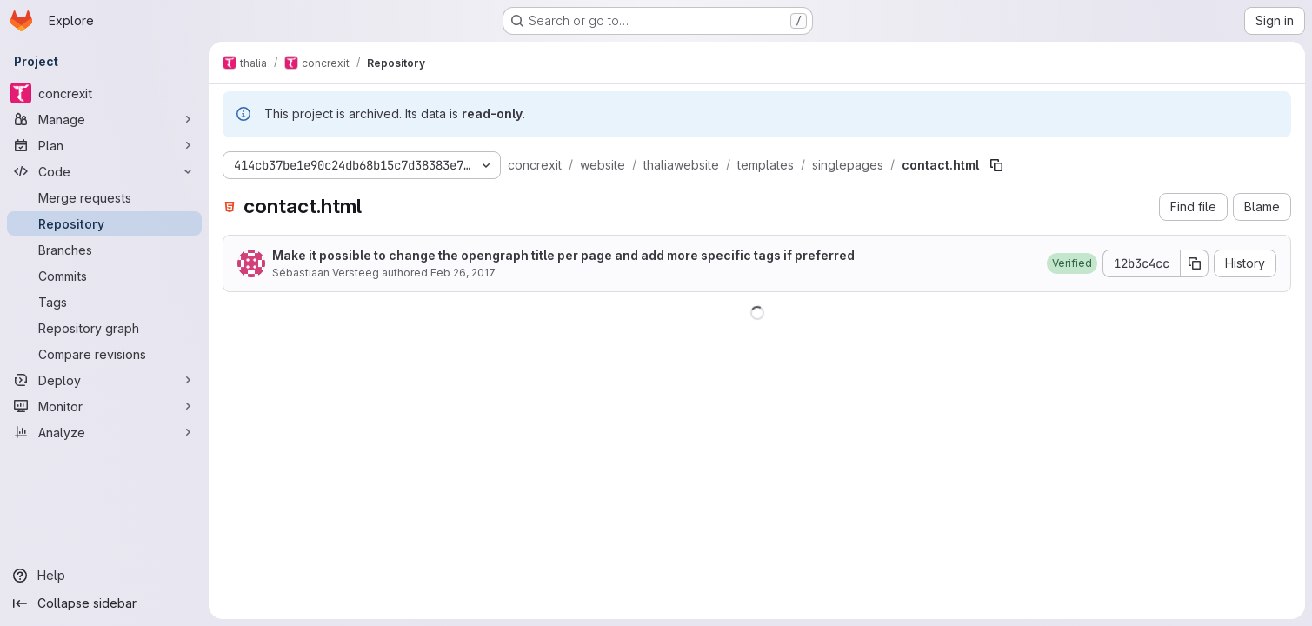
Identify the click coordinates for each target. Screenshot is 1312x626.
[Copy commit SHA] (1195, 263)
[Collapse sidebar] (104, 603)
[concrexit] (104, 93)
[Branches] (104, 249)
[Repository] (104, 223)
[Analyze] (104, 432)
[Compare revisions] (104, 354)
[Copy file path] (996, 165)
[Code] (104, 171)
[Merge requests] (104, 197)
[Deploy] (104, 380)
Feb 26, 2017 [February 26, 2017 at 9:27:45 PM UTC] (463, 272)
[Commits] (104, 275)
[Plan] (104, 145)
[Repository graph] (104, 328)
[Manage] (104, 119)
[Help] (104, 575)
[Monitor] (104, 406)
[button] (1072, 263)
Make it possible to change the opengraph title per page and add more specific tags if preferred (563, 255)
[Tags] (104, 302)
